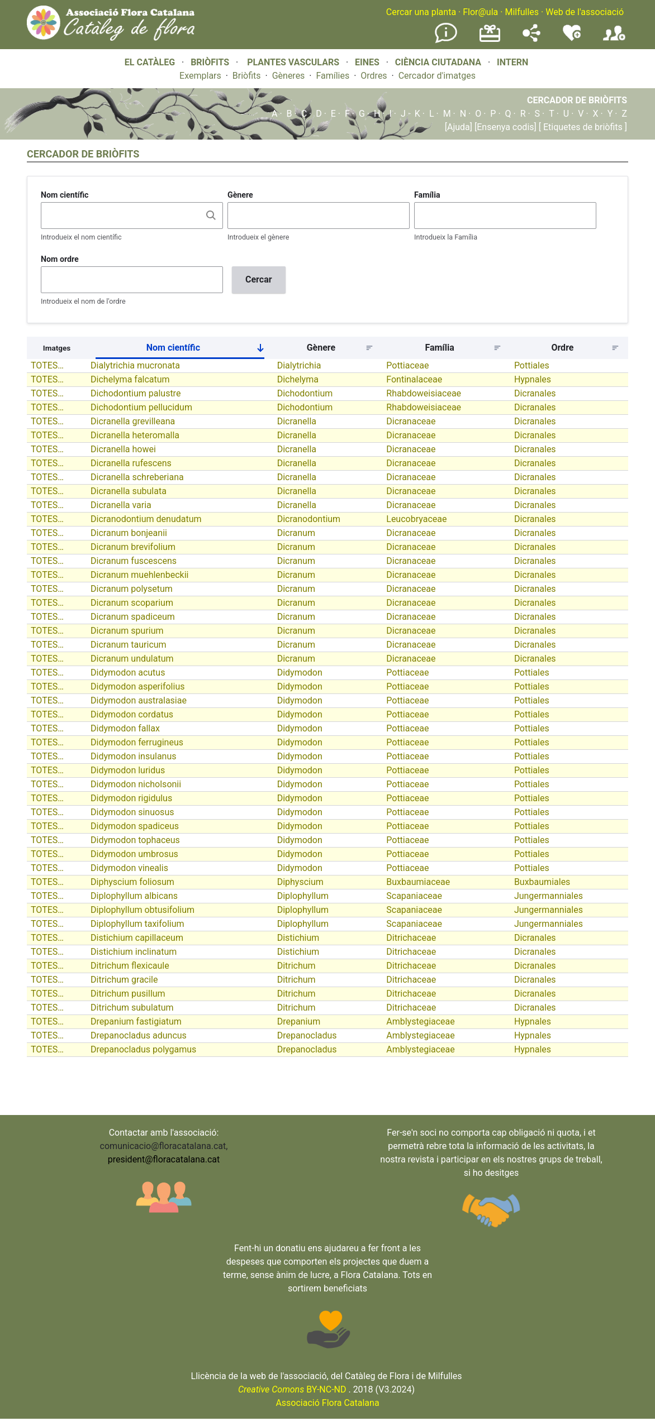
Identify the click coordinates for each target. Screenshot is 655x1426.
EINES (367, 62)
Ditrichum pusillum (128, 993)
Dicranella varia (121, 505)
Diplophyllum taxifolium (137, 923)
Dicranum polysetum (132, 588)
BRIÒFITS (211, 62)
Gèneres (288, 75)
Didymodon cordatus (132, 714)
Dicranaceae (410, 421)
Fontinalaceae (414, 379)
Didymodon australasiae (139, 700)
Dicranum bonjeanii (129, 533)
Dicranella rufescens (131, 463)
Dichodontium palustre (136, 393)
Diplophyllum (303, 896)
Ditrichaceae (411, 937)
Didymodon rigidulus (131, 798)
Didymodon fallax (125, 728)
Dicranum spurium (127, 630)
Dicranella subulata (129, 491)
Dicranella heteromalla (135, 435)
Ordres (373, 75)
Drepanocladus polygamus (143, 1049)
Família (427, 194)
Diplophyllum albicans (134, 896)
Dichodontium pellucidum (141, 407)
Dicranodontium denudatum (146, 519)
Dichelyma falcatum (130, 379)
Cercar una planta (421, 12)
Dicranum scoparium (132, 602)
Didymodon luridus (128, 770)
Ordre (562, 347)
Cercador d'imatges (437, 75)
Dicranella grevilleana (133, 421)
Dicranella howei (123, 449)
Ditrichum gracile (124, 979)
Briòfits (246, 75)
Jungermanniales (548, 896)
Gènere (240, 194)
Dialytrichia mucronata (135, 365)
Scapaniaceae (414, 896)
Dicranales (535, 393)
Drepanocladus (307, 1035)
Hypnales (532, 379)
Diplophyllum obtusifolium (142, 910)
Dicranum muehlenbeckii (139, 575)
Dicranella (296, 421)
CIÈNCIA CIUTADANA (438, 62)
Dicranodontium (309, 519)
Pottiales (531, 365)
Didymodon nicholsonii (136, 784)
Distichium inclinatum (134, 951)
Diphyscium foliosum (132, 882)
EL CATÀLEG (150, 62)
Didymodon (299, 672)
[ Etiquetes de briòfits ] (582, 127)
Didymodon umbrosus (134, 854)
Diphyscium (300, 882)
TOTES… (47, 365)
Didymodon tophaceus (135, 840)
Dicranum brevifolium (133, 547)
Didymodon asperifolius (137, 686)
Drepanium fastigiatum (136, 1021)
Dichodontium (305, 393)
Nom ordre (60, 259)
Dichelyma (298, 379)
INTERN (512, 62)
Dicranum (296, 533)
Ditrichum (296, 965)
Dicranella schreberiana (137, 477)
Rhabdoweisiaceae (423, 393)
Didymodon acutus (128, 672)
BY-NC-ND (292, 1389)
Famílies (332, 75)
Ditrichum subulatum (132, 1007)
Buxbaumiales (542, 882)
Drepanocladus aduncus (139, 1035)
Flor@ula (480, 12)
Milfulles (522, 12)
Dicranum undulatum (132, 658)
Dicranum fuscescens (134, 561)
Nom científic (65, 194)
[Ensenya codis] (504, 127)
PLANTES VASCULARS (293, 62)
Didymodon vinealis (129, 868)
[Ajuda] (458, 127)
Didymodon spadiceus (135, 826)
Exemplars (200, 75)
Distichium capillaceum (137, 937)
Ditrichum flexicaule (130, 965)
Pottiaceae (407, 365)
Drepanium (299, 1021)
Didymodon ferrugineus (137, 742)
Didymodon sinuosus (132, 812)
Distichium (298, 937)
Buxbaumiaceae (418, 882)
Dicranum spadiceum (133, 616)
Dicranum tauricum (129, 644)
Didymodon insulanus (133, 756)
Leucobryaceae (416, 519)
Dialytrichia (299, 365)
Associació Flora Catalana (327, 1403)
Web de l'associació (584, 12)
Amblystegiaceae (420, 1021)
